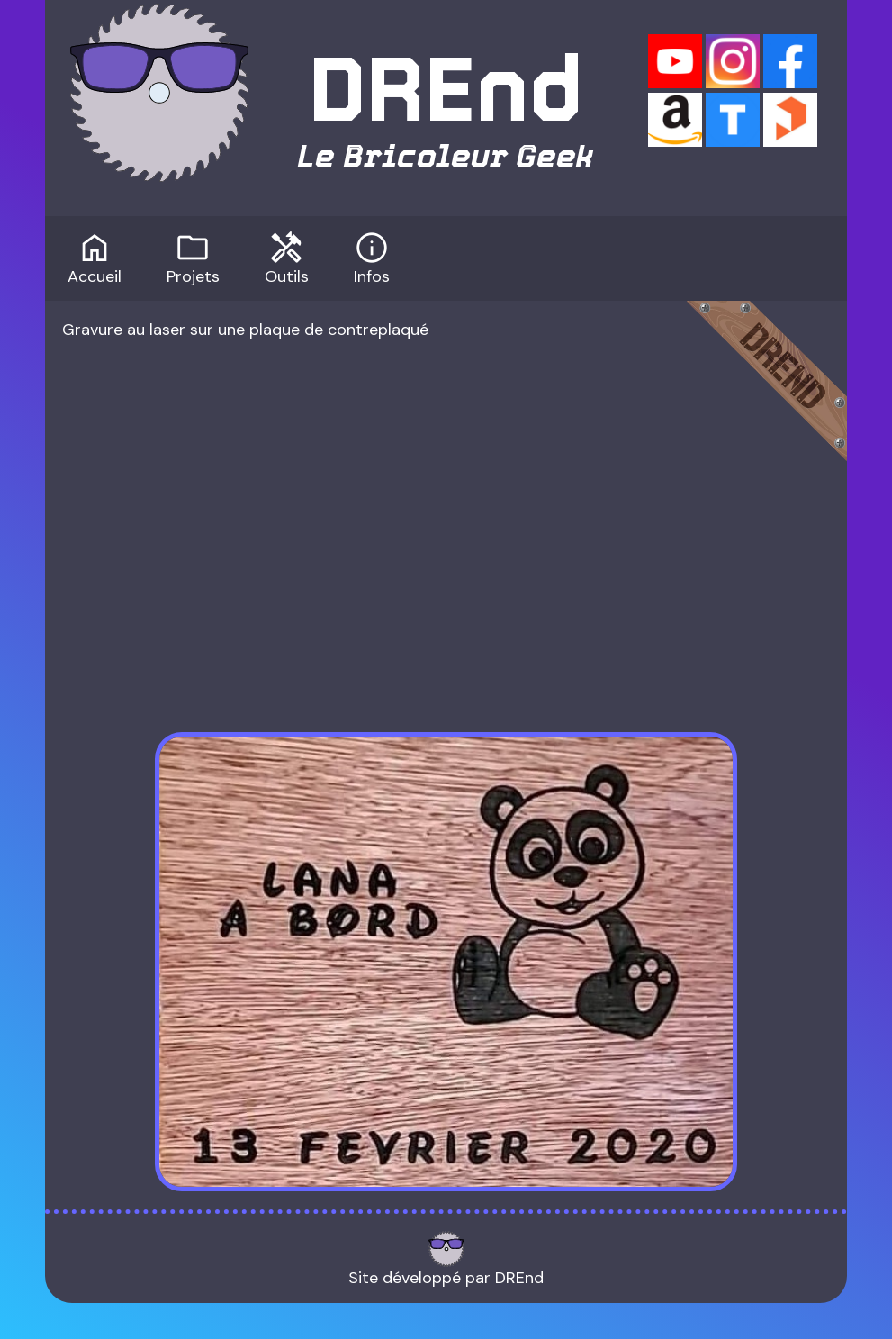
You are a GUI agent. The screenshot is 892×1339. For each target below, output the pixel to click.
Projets (193, 256)
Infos (372, 256)
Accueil (95, 256)
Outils (287, 256)
